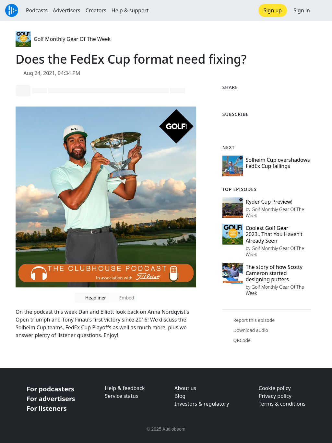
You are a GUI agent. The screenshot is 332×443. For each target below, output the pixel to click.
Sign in (301, 10)
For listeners (47, 408)
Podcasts (37, 10)
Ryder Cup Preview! (269, 201)
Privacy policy (275, 395)
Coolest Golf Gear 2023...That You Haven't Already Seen (274, 234)
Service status (121, 395)
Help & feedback (125, 388)
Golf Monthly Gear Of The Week (72, 39)
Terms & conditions (282, 403)
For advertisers (51, 398)
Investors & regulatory (201, 403)
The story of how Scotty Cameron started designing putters (274, 273)
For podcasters (50, 389)
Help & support (130, 10)
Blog (179, 395)
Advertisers (66, 10)
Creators (96, 10)
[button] (321, 10)
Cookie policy (275, 388)
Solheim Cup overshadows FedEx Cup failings (278, 163)
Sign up (273, 10)
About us (185, 388)
